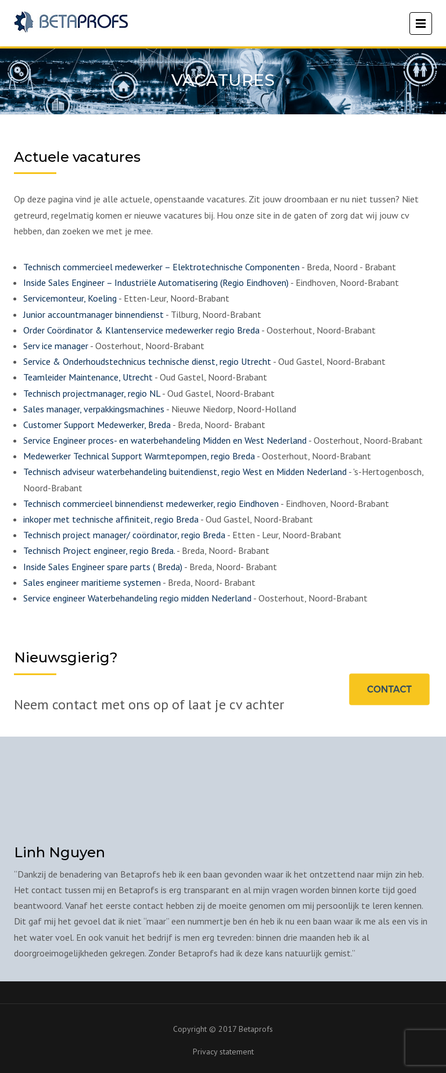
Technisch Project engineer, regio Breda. (99, 550)
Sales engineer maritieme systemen (92, 582)
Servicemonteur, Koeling (70, 298)
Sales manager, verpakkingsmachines (93, 409)
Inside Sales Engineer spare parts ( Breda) (102, 566)
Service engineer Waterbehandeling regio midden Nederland (137, 598)
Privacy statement (223, 1051)
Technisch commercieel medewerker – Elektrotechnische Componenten (161, 267)
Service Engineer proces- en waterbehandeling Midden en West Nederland (165, 440)
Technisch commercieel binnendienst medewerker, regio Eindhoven (151, 503)
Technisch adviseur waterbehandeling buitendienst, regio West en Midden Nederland (185, 471)
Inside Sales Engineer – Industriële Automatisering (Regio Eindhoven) (156, 282)
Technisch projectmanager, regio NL (91, 393)
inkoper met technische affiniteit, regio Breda (111, 519)
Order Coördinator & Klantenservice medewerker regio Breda (141, 330)
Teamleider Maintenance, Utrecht (88, 377)
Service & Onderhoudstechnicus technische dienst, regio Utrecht (147, 361)
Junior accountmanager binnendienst (93, 314)
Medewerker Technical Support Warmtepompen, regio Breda (139, 456)
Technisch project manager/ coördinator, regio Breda (124, 535)
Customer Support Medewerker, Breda (97, 424)
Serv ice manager (55, 345)
